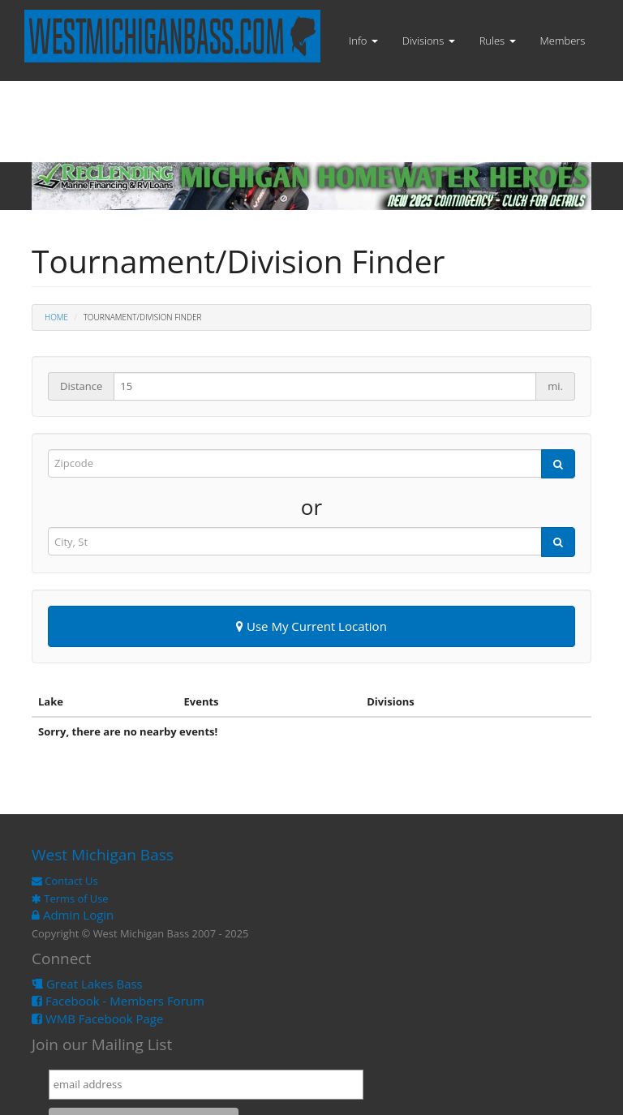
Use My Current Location (311, 626)
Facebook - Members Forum (118, 1001)
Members (563, 40)
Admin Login (73, 915)
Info (363, 40)
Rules (497, 40)
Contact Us (65, 880)
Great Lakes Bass (87, 984)
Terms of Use (70, 898)
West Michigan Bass (103, 854)
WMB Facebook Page (97, 1018)
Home (56, 317)
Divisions (428, 40)
